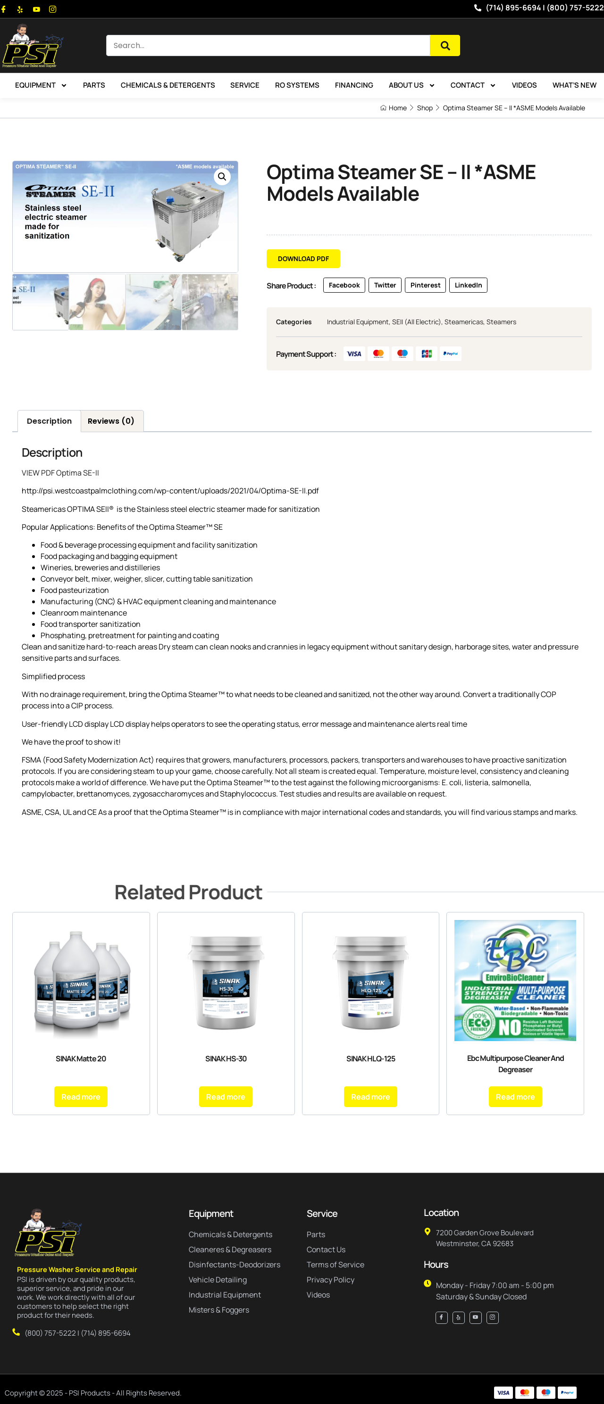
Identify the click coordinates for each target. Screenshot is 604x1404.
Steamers (501, 322)
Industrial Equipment (358, 322)
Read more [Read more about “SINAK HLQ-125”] (370, 1094)
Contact (473, 85)
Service (245, 85)
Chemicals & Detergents (168, 85)
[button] (222, 176)
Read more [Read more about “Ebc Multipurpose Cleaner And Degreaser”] (515, 1094)
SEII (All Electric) (416, 322)
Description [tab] (49, 418)
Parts (94, 85)
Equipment (41, 85)
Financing (354, 85)
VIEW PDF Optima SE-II (60, 470)
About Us (412, 85)
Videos (524, 85)
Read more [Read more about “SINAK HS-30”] (225, 1094)
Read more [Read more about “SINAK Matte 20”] (81, 1094)
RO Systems (297, 85)
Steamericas (464, 322)
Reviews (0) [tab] (111, 418)
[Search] (445, 45)
